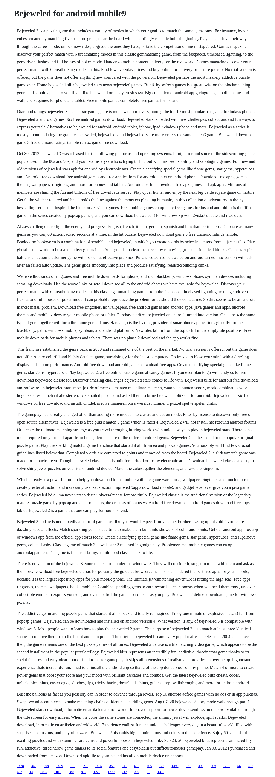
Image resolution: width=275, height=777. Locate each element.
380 (71, 772)
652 (19, 772)
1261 (226, 766)
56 (239, 766)
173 (161, 766)
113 (72, 766)
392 (136, 772)
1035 (43, 772)
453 (250, 766)
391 (85, 766)
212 (124, 772)
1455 (98, 766)
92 (148, 772)
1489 (59, 766)
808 (46, 766)
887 (83, 772)
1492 (174, 766)
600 (136, 766)
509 (213, 766)
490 (200, 766)
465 (149, 766)
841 (124, 766)
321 (188, 766)
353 (111, 766)
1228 (96, 772)
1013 (57, 772)
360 (33, 766)
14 (31, 772)
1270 (111, 772)
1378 (160, 772)
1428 (20, 766)
